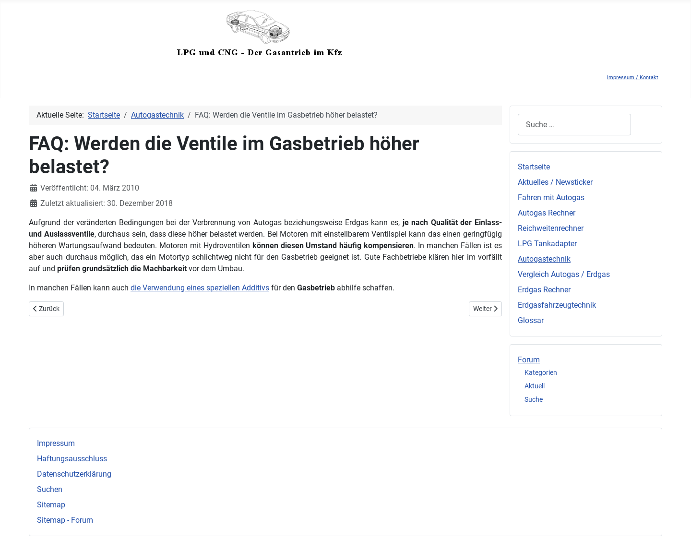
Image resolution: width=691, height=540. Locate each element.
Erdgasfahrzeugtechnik (557, 305)
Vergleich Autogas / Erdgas (564, 274)
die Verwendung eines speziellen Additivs (200, 287)
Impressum (56, 443)
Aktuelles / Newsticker (555, 182)
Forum (529, 359)
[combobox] (574, 124)
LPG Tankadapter (547, 243)
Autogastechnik (544, 259)
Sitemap (51, 504)
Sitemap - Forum (65, 520)
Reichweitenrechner (551, 228)
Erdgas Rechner (544, 289)
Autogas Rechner (546, 212)
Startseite (534, 166)
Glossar (531, 320)
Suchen (49, 489)
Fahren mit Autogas (551, 197)
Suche (533, 399)
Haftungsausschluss (72, 458)
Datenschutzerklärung (74, 474)
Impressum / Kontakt (632, 77)
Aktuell (534, 386)
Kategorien (540, 372)
